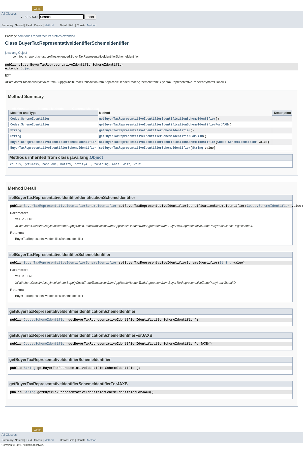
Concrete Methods (85, 110)
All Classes (9, 13)
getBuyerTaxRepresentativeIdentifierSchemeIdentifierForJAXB (151, 139)
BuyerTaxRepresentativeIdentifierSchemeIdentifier (53, 145)
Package (23, 8)
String (15, 133)
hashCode (49, 167)
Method (48, 25)
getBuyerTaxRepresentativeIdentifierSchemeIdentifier (144, 133)
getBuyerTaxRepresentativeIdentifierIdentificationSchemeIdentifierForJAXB (163, 126)
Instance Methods (51, 110)
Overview (8, 8)
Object (26, 69)
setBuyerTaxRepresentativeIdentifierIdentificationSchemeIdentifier (157, 145)
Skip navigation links (14, 4)
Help (96, 8)
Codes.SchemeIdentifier (30, 120)
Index (86, 8)
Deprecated (72, 8)
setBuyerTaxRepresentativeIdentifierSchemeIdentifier (144, 151)
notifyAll (83, 167)
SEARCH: (31, 17)
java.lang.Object (16, 53)
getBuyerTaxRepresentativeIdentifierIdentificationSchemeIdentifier (157, 120)
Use (48, 8)
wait (115, 167)
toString (101, 167)
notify (65, 167)
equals (15, 167)
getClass (31, 167)
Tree (57, 8)
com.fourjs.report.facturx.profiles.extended (46, 36)
